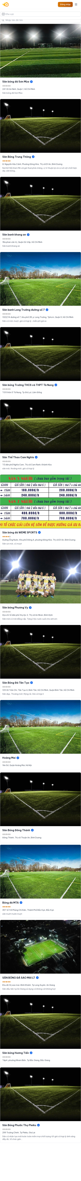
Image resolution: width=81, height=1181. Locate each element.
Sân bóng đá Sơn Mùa (17, 81)
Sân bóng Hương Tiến (17, 1052)
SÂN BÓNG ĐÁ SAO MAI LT (20, 977)
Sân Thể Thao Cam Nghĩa (20, 457)
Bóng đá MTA (12, 902)
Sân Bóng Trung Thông (18, 156)
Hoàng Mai (10, 757)
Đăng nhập (65, 4)
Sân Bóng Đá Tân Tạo (17, 682)
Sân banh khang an (16, 234)
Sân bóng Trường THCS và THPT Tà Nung (30, 385)
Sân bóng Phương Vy (17, 607)
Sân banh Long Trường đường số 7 (25, 309)
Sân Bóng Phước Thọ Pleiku (21, 1125)
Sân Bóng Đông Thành (18, 830)
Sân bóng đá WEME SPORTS (21, 532)
